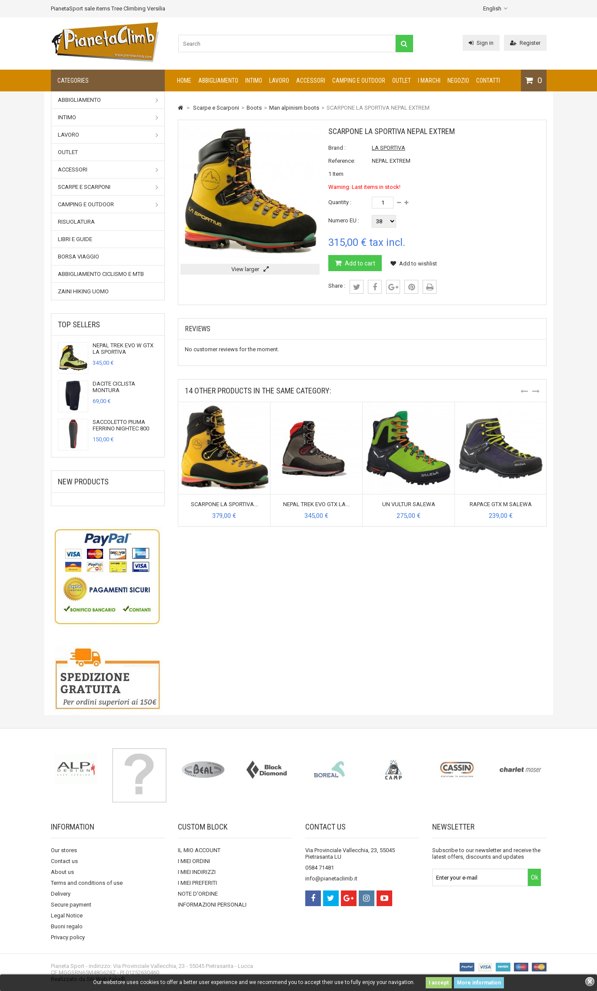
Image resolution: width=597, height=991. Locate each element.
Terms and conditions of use (87, 883)
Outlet (401, 80)
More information (479, 983)
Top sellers (79, 324)
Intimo (253, 80)
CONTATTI (488, 80)
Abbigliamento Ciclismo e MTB (101, 274)
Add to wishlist (413, 263)
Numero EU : (343, 220)
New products (83, 481)
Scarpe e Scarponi (108, 187)
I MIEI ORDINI (194, 861)
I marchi (429, 80)
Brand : (337, 147)
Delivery (60, 893)
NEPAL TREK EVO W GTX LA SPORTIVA (123, 348)
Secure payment (71, 904)
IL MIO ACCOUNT (199, 850)
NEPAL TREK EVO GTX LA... (316, 504)
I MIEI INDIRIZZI (197, 872)
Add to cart (359, 263)
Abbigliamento (218, 80)
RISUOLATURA (76, 221)
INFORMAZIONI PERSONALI (212, 904)
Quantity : (339, 202)
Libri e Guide (75, 239)
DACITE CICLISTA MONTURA (114, 386)
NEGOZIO (458, 80)
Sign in (481, 43)
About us (62, 872)
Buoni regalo (67, 926)
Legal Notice (67, 915)
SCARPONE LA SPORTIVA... (224, 504)
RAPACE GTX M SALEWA (501, 504)
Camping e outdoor (358, 80)
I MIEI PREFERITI (197, 883)
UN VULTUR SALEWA (408, 504)
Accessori (310, 80)
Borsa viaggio (78, 256)
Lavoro (279, 80)
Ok (534, 877)
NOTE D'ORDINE (198, 893)
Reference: (341, 161)
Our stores (64, 850)
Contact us (64, 861)
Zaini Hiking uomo (83, 291)
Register (525, 43)
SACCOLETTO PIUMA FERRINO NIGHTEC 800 (121, 425)
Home (184, 80)
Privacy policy (68, 937)
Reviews (197, 329)
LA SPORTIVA (388, 147)
